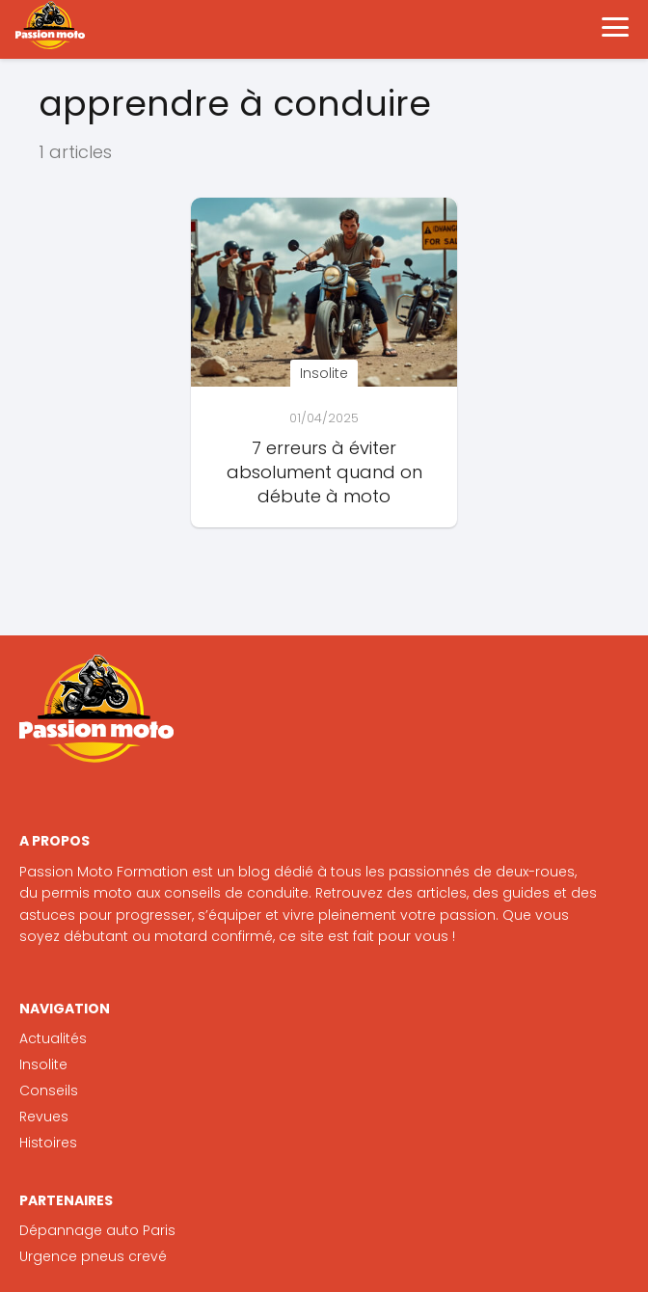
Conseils (48, 1090)
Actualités (53, 1038)
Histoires (48, 1142)
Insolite (43, 1064)
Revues (43, 1116)
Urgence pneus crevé (93, 1256)
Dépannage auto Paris (97, 1230)
